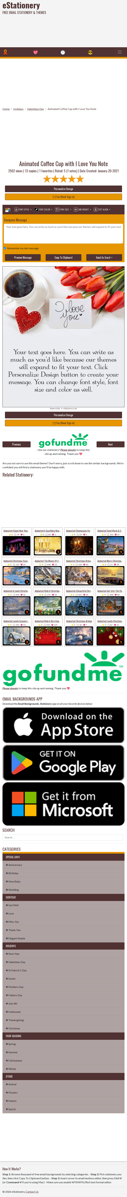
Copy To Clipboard (63, 257)
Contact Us (32, 1191)
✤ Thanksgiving (15, 1020)
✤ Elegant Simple (15, 938)
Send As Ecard (103, 257)
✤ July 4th (11, 1003)
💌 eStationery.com (69, 408)
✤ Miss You (12, 921)
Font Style (22, 210)
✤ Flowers (12, 1092)
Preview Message (23, 257)
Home (6, 108)
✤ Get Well (12, 905)
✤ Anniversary (14, 864)
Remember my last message (22, 248)
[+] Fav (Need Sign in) (63, 197)
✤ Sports (11, 1109)
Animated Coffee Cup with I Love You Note (72, 108)
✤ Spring (11, 1043)
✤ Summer (12, 1052)
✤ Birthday (12, 873)
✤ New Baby (13, 881)
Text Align (101, 210)
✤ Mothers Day (14, 986)
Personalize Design (63, 189)
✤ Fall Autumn (14, 1060)
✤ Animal (11, 1084)
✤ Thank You (13, 930)
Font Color (42, 210)
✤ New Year (13, 953)
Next (110, 444)
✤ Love (10, 913)
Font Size (62, 210)
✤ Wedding (12, 889)
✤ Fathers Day (14, 995)
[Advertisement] (86, 23)
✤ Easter (11, 978)
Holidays (18, 108)
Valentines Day (35, 108)
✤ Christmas (13, 1028)
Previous (16, 444)
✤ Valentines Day (15, 962)
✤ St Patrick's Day (16, 970)
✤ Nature (11, 1100)
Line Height (81, 210)
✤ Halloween (13, 1011)
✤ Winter (11, 1068)
